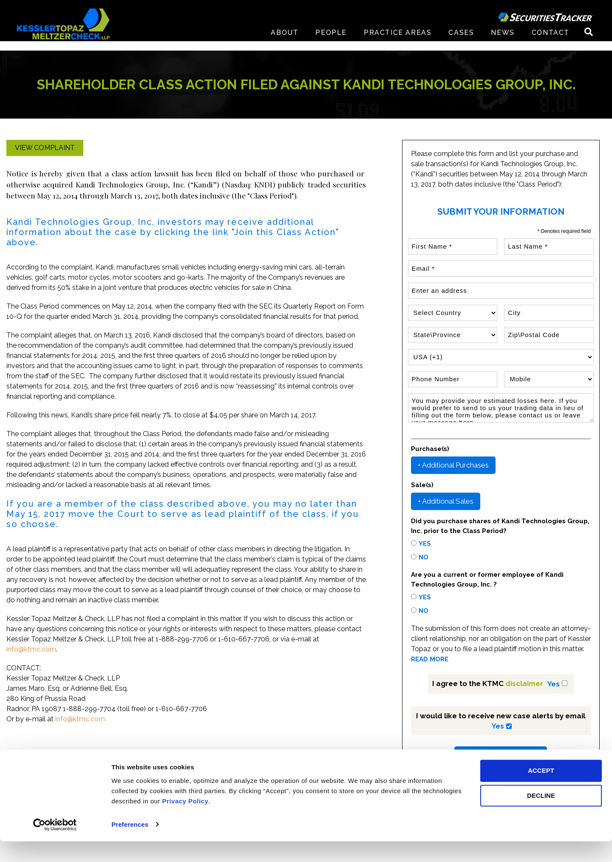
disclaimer (524, 683)
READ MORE (429, 659)
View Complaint (45, 148)
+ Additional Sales (445, 501)
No (423, 557)
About (284, 42)
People (331, 42)
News (502, 42)
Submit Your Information (500, 755)
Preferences (129, 845)
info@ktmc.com (31, 649)
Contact (551, 42)
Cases (461, 42)
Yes (425, 543)
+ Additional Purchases (453, 465)
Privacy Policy (185, 821)
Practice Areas (397, 42)
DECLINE (541, 816)
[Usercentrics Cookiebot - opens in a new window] (55, 845)
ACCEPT (541, 791)
